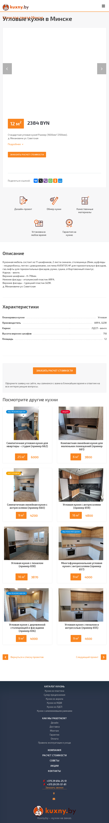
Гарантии (54, 734)
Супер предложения (54, 694)
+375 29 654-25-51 (57, 781)
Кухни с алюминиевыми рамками (54, 710)
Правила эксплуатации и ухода (54, 742)
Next (103, 65)
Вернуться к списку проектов (23, 670)
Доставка (55, 726)
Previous (7, 65)
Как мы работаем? (54, 718)
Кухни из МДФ (54, 702)
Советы (54, 760)
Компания (54, 750)
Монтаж (54, 730)
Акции (54, 765)
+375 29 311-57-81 (56, 784)
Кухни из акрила (54, 698)
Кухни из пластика (54, 690)
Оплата (54, 738)
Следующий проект (91, 670)
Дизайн (54, 722)
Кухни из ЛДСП (54, 706)
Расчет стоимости (54, 755)
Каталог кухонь (54, 686)
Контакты (54, 771)
